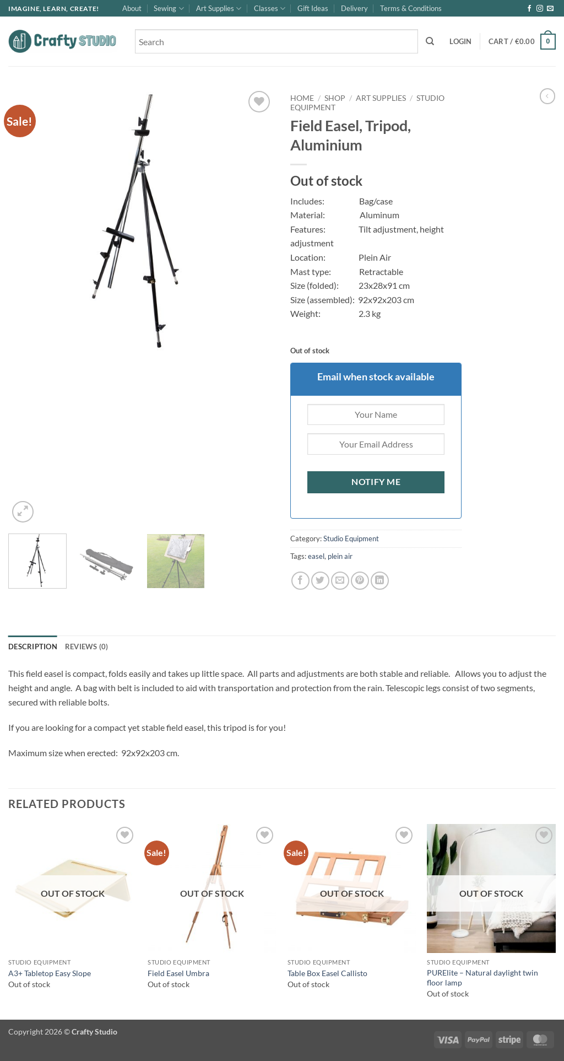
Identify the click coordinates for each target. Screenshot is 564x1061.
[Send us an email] (550, 9)
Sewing (168, 8)
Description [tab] (32, 646)
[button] (460, 41)
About (132, 8)
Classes (269, 8)
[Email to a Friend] (340, 581)
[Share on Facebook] (300, 581)
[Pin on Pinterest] (360, 581)
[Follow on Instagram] (539, 9)
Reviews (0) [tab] (87, 646)
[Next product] (547, 96)
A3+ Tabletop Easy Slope (49, 973)
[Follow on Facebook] (529, 9)
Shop (334, 98)
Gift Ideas (312, 8)
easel (316, 556)
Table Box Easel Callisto (327, 973)
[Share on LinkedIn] (380, 581)
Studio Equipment (351, 538)
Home (302, 98)
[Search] (430, 41)
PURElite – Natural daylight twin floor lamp (482, 978)
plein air (340, 556)
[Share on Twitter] (320, 581)
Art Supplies (218, 8)
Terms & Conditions (411, 8)
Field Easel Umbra (178, 973)
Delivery (354, 8)
